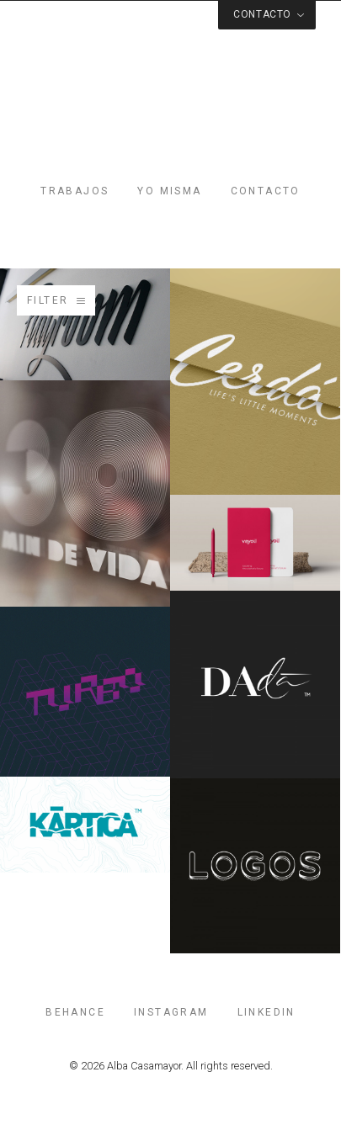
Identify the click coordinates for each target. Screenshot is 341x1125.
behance (75, 1012)
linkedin (266, 1012)
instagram (171, 1012)
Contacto (266, 191)
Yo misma (169, 191)
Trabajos (74, 191)
